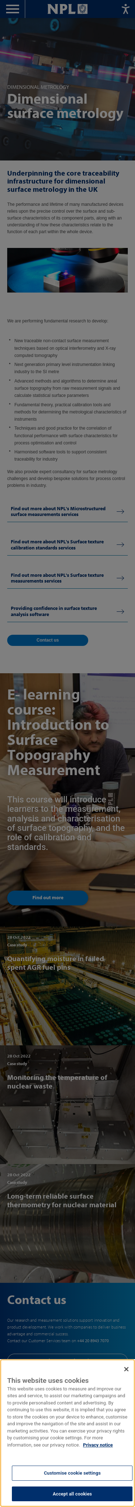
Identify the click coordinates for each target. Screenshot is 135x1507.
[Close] (126, 1371)
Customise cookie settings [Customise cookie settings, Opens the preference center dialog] (72, 1475)
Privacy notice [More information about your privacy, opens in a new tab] (98, 1447)
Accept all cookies (72, 1496)
